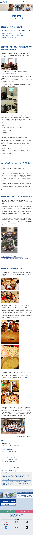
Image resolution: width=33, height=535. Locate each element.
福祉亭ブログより (26, 377)
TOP (1, 11)
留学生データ (4, 476)
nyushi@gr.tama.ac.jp (7, 453)
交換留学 (12, 483)
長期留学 (16, 475)
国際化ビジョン (4, 470)
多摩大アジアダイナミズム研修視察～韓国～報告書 (12, 258)
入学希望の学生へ (26, 483)
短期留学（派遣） (22, 475)
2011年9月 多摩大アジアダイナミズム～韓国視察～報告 (12, 35)
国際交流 (5, 11)
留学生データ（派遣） (6, 483)
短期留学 (20, 481)
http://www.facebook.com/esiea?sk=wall (8, 73)
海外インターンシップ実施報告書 (8, 190)
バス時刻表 (27, 2)
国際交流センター (12, 470)
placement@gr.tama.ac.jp (10, 461)
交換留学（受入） (11, 476)
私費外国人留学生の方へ (20, 476)
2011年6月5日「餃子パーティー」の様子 (9, 37)
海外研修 (28, 475)
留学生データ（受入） (6, 484)
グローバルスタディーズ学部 (7, 479)
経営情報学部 (10, 11)
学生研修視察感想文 (6, 256)
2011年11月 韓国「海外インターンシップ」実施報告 (12, 33)
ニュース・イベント (5, 475)
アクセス (23, 2)
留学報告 (11, 475)
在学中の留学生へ (18, 483)
